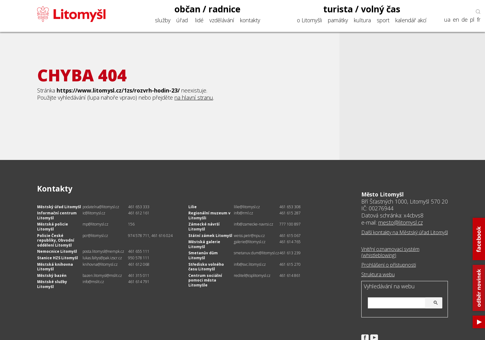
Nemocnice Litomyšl (57, 251)
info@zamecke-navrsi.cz (253, 224)
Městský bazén (52, 275)
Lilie (192, 206)
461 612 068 (138, 264)
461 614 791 (138, 281)
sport (383, 20)
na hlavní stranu (193, 97)
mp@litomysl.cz (95, 224)
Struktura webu (378, 274)
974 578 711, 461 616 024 (150, 235)
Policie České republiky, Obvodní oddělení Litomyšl (55, 240)
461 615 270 (290, 264)
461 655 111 (138, 251)
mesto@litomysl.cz (400, 222)
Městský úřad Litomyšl (59, 206)
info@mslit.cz (93, 281)
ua (447, 19)
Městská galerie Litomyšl (204, 244)
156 (131, 224)
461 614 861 (290, 275)
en (456, 19)
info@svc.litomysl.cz (250, 264)
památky (338, 20)
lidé (199, 20)
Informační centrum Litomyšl (57, 215)
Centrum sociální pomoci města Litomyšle (205, 280)
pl (472, 19)
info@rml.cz (243, 213)
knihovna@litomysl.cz (100, 264)
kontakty (250, 20)
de (464, 19)
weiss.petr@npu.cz (249, 235)
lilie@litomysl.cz (247, 206)
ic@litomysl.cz (94, 213)
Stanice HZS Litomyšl (57, 257)
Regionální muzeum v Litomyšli (209, 215)
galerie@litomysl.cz (249, 241)
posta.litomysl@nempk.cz (103, 251)
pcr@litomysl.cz (95, 235)
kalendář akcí (411, 20)
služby (162, 20)
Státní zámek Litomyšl (210, 235)
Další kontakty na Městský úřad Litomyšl (404, 232)
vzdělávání (221, 20)
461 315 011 (138, 275)
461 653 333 (138, 206)
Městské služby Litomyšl (52, 284)
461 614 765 (290, 241)
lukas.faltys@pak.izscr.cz (102, 257)
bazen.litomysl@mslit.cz (102, 275)
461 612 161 (138, 213)
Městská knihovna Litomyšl (55, 267)
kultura (362, 20)
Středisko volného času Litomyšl (206, 267)
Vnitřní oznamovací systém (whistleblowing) (390, 252)
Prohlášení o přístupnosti (388, 264)
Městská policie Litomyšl (52, 227)
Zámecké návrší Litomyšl (204, 227)
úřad (182, 20)
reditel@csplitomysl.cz (252, 275)
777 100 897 (290, 224)
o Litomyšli (309, 20)
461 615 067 (290, 235)
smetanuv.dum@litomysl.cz (256, 253)
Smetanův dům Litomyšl (203, 255)
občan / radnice (207, 9)
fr (478, 19)
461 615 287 (290, 213)
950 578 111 (138, 257)
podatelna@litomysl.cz (101, 206)
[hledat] (404, 303)
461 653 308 (290, 206)
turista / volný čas (361, 9)
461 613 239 (290, 253)
